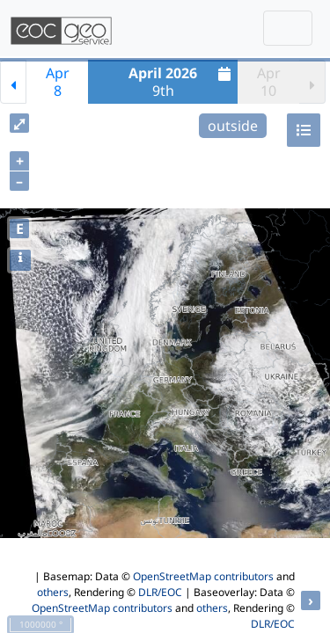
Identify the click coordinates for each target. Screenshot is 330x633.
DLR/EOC (160, 592)
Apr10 (269, 81)
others (53, 592)
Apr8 (58, 81)
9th (181, 81)
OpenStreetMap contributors (203, 576)
